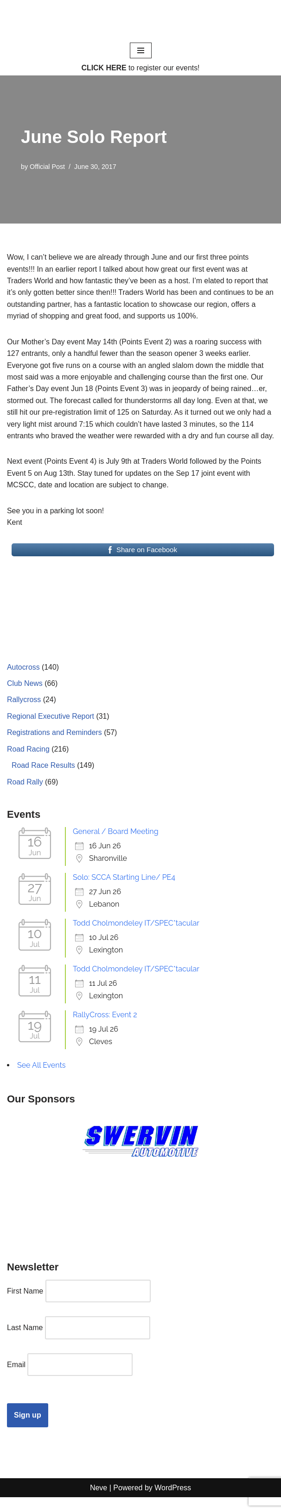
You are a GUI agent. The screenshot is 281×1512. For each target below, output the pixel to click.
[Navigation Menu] (141, 50)
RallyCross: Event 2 (105, 1029)
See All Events (41, 1079)
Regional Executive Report (51, 730)
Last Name (25, 1342)
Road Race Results (44, 779)
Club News (25, 697)
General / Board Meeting (116, 845)
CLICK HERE (104, 68)
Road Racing (28, 763)
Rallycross (24, 713)
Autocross (23, 680)
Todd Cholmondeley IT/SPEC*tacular (136, 937)
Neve (98, 1502)
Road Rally (25, 796)
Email (16, 1379)
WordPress (172, 1502)
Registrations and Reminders (54, 746)
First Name (25, 1305)
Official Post (47, 167)
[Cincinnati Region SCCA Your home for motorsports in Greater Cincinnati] (140, 20)
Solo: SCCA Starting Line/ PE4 (124, 891)
